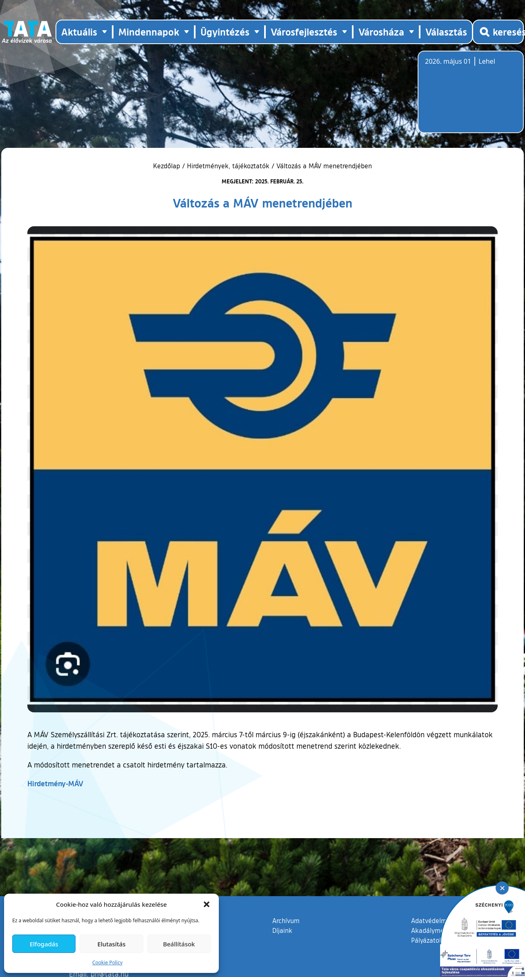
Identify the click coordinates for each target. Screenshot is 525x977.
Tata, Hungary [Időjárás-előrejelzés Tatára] (470, 96)
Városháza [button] (381, 31)
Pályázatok (427, 940)
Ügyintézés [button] (224, 31)
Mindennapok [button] (148, 31)
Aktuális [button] (79, 31)
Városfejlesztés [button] (304, 31)
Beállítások (179, 944)
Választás (446, 31)
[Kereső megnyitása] (498, 32)
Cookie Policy (107, 962)
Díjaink (282, 930)
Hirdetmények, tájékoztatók (228, 166)
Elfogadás (44, 944)
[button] (206, 904)
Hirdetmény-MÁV (55, 783)
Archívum (286, 920)
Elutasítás (111, 944)
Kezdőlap (167, 166)
